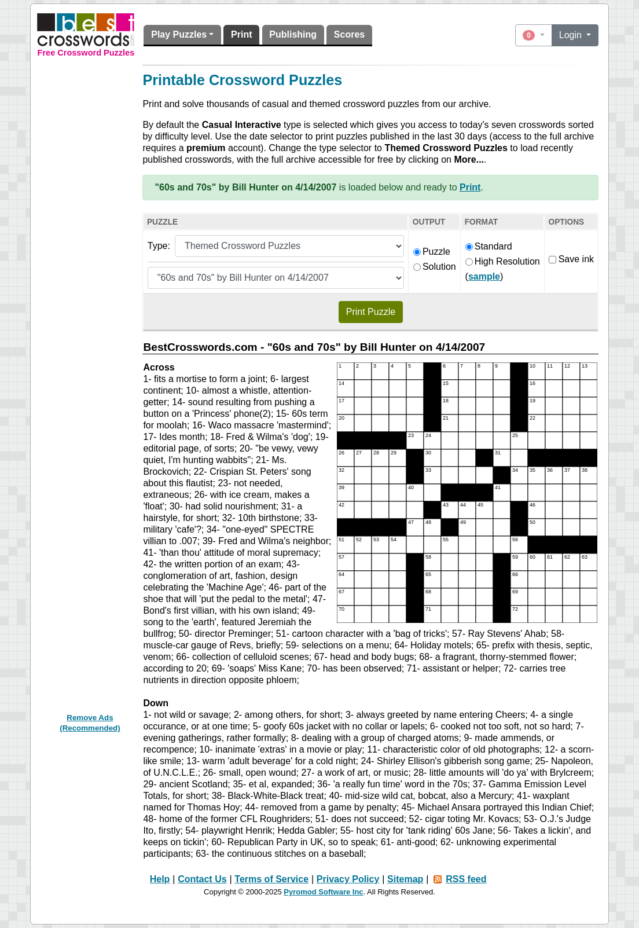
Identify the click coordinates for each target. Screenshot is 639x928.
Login (572, 35)
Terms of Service (271, 879)
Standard (488, 246)
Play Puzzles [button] (179, 34)
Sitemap (405, 879)
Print (241, 34)
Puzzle (431, 251)
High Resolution (502, 261)
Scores (349, 34)
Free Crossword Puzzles (86, 52)
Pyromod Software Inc (323, 891)
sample (484, 276)
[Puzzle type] (289, 246)
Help (160, 879)
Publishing (293, 34)
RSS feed (466, 879)
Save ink (571, 259)
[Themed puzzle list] (276, 278)
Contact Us (202, 879)
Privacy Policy (348, 879)
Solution (434, 267)
